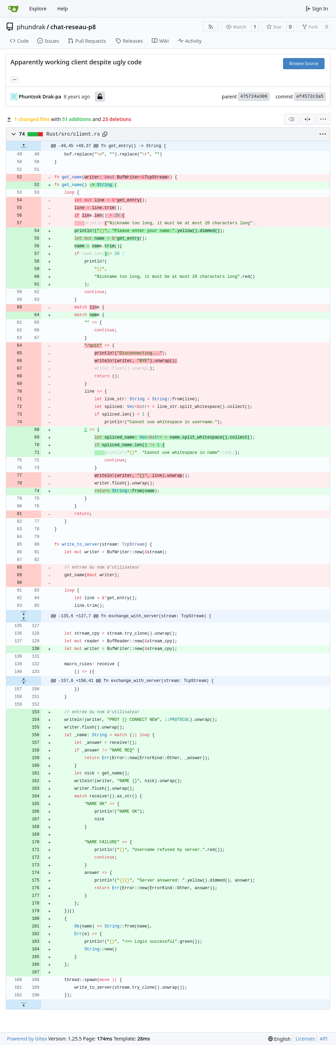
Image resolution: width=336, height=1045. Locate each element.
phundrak (31, 26)
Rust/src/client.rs (73, 134)
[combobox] (291, 119)
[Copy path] (105, 134)
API (323, 1038)
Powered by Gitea (27, 1038)
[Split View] (307, 119)
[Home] (13, 8)
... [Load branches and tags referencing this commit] (15, 79)
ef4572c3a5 (309, 96)
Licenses (305, 1038)
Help (62, 8)
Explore (37, 8)
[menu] (323, 119)
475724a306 (253, 96)
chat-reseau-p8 (73, 26)
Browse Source (303, 63)
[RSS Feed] (211, 27)
